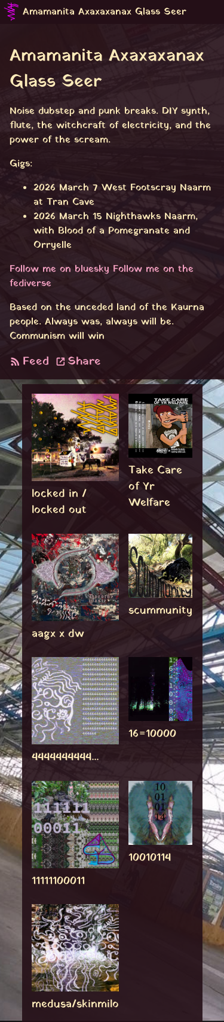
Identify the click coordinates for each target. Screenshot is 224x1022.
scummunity (160, 611)
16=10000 (152, 734)
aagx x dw (58, 634)
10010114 (149, 858)
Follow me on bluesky (59, 269)
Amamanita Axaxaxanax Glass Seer (104, 12)
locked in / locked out (59, 502)
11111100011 (58, 881)
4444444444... (65, 757)
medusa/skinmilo (75, 1004)
